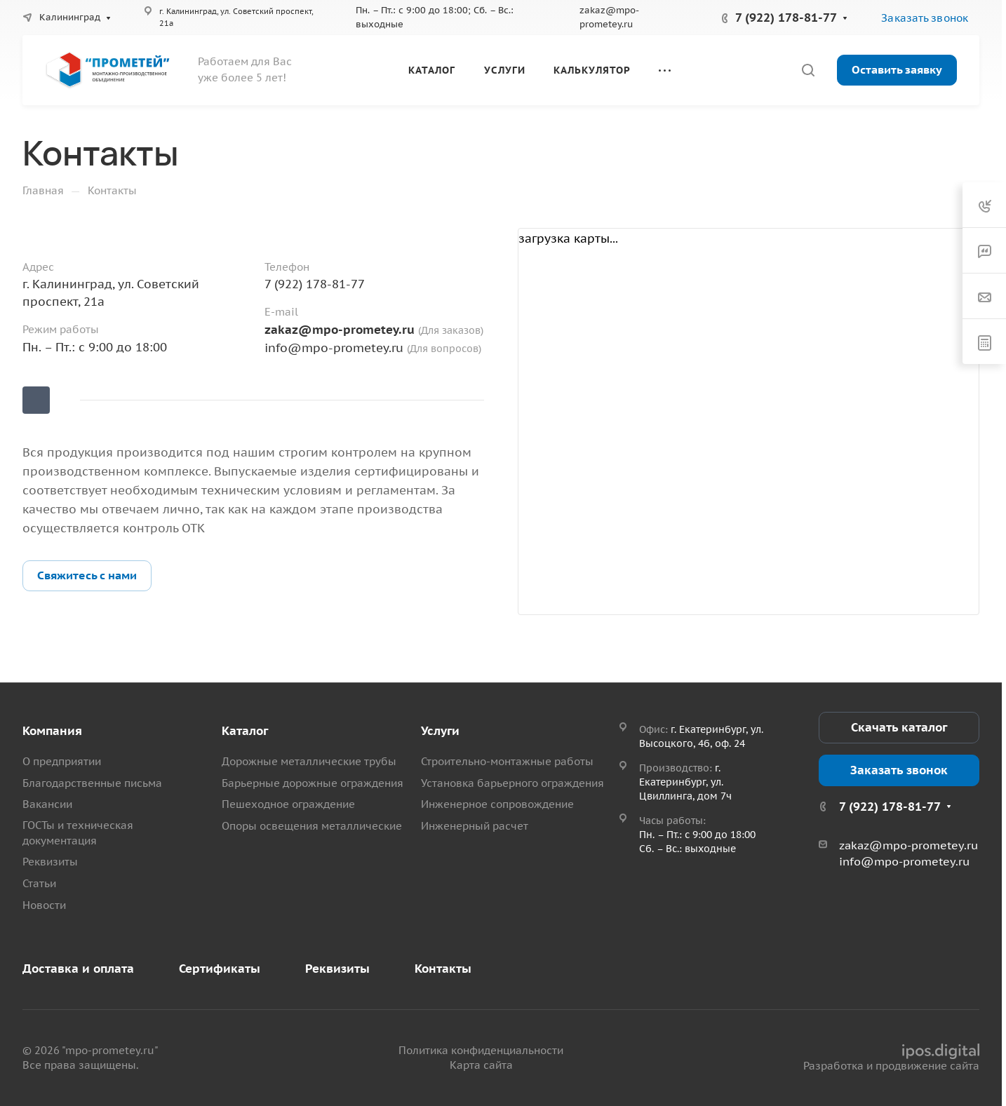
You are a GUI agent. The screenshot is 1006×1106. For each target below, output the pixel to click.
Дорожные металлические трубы (309, 761)
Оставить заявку (897, 69)
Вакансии (47, 804)
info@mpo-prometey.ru (333, 348)
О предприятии (61, 761)
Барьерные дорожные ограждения (312, 783)
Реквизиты (50, 861)
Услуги (440, 731)
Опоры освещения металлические (312, 825)
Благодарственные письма (92, 783)
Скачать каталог (899, 727)
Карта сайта (481, 1065)
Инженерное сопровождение (497, 804)
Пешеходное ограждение (288, 804)
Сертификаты (219, 968)
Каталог (245, 731)
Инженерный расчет (474, 825)
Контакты (443, 968)
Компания (52, 731)
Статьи (39, 883)
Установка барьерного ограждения (512, 783)
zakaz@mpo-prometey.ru (341, 329)
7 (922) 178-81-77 (786, 17)
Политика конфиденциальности (480, 1050)
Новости (44, 905)
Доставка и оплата (78, 968)
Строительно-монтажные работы (507, 761)
